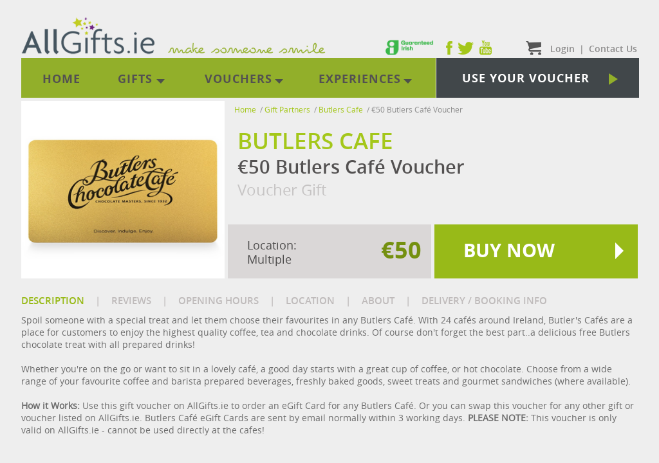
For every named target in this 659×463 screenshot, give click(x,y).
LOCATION (310, 300)
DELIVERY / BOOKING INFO (484, 300)
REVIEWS (131, 300)
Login (562, 48)
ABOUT (378, 300)
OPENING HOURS (218, 300)
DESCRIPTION (52, 300)
